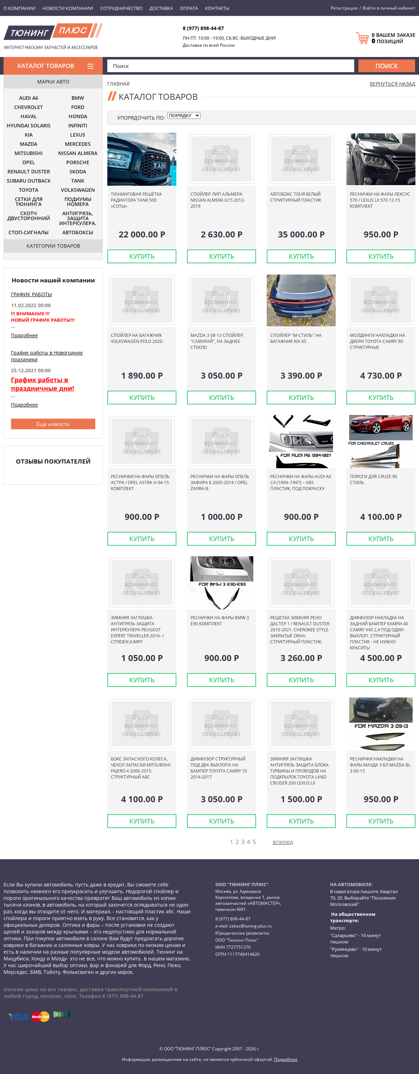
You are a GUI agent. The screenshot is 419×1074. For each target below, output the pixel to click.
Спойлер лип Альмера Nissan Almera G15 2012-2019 (218, 200)
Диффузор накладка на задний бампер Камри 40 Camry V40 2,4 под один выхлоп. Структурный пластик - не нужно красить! (379, 633)
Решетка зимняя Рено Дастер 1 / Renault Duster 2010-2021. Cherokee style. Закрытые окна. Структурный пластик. (299, 630)
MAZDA (28, 144)
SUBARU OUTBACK (29, 181)
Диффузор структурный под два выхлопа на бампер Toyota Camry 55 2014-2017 (219, 768)
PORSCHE (77, 163)
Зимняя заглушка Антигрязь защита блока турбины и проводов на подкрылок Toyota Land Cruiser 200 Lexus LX (299, 771)
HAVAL (29, 117)
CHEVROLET (28, 107)
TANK (77, 181)
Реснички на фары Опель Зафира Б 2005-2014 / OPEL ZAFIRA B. (220, 482)
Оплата (189, 8)
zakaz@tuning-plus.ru (250, 926)
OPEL (28, 163)
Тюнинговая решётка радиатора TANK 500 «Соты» (136, 200)
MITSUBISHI (29, 153)
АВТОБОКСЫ (77, 233)
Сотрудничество (121, 8)
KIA (29, 135)
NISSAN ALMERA (77, 153)
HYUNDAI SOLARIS (29, 126)
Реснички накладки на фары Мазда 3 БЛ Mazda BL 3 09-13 (380, 765)
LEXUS (77, 135)
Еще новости (53, 423)
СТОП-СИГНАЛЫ (29, 233)
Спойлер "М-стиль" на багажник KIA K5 (296, 338)
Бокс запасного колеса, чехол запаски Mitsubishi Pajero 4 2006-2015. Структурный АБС (140, 768)
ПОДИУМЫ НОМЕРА (77, 202)
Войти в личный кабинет (389, 8)
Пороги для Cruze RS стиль (373, 479)
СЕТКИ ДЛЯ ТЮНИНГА (29, 202)
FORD (77, 107)
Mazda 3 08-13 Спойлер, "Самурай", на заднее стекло (217, 341)
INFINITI (77, 126)
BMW (78, 98)
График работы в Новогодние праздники (47, 356)
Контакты (217, 8)
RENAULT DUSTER (28, 172)
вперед (283, 842)
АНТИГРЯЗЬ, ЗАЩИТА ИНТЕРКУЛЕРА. (77, 218)
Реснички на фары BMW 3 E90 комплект (220, 621)
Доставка (161, 8)
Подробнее (24, 335)
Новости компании (68, 8)
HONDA (78, 117)
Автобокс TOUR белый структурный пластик (295, 197)
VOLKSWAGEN (78, 190)
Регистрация (344, 8)
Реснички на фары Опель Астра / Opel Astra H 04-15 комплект (140, 482)
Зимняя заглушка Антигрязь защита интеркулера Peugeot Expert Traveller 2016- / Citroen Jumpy (137, 630)
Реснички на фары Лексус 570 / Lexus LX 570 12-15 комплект (380, 200)
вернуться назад (392, 83)
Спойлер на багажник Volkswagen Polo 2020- (137, 338)
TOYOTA (28, 190)
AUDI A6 (28, 98)
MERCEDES (78, 144)
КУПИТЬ (142, 256)
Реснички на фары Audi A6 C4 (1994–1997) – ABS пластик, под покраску (300, 482)
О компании (19, 8)
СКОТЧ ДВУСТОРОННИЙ (28, 216)
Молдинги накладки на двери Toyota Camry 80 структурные (377, 341)
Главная (118, 83)
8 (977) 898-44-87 (203, 28)
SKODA (77, 172)
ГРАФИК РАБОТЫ (31, 294)
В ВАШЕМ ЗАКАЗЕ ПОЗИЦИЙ (393, 38)
